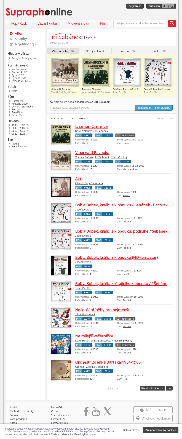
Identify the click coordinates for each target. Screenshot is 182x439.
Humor (126, 143)
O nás (54, 411)
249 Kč (107, 161)
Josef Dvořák (83, 209)
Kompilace (20, 146)
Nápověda (57, 407)
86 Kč (107, 214)
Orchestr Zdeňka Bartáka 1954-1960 (108, 362)
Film (103, 23)
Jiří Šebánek (100, 130)
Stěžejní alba (95, 51)
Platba (13, 423)
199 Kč (87, 161)
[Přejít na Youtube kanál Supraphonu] (95, 412)
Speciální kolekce (61, 415)
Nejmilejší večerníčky (94, 335)
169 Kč (87, 345)
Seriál (126, 274)
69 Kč (87, 214)
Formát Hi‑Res (59, 423)
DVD (78, 266)
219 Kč (107, 345)
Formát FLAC (58, 419)
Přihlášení (154, 6)
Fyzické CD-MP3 (21, 80)
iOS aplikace (153, 409)
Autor (160, 51)
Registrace (135, 6)
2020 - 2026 (20, 133)
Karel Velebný (83, 130)
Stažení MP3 (19, 69)
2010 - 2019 (20, 130)
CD (117, 135)
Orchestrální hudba (24, 106)
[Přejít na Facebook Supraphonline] (86, 412)
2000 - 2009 (20, 128)
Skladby (21, 39)
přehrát (91, 37)
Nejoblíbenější (26, 44)
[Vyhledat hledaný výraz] (171, 23)
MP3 (78, 135)
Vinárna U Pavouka (61, 89)
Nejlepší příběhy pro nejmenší (102, 309)
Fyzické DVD (19, 78)
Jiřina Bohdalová (85, 314)
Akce (14, 90)
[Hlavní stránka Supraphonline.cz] (39, 12)
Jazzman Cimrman (91, 89)
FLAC (98, 135)
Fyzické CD (18, 75)
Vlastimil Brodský (122, 340)
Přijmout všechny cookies (160, 430)
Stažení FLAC (19, 72)
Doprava (14, 415)
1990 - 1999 (20, 125)
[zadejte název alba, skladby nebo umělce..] (140, 23)
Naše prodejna (18, 419)
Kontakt (13, 407)
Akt (78, 178)
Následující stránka (152, 388)
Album (17, 143)
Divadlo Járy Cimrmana (89, 183)
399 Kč (87, 266)
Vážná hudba (47, 23)
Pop (125, 379)
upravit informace (59, 43)
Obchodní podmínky (21, 411)
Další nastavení (131, 430)
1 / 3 (111, 388)
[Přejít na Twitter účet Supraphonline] (107, 412)
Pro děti (127, 221)
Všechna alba (63, 51)
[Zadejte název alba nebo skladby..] (92, 108)
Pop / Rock (19, 23)
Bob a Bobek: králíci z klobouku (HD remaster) (116, 257)
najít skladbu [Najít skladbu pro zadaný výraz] (162, 107)
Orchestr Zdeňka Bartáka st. (92, 366)
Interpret (128, 51)
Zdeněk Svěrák (84, 157)
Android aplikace (153, 418)
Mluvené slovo (78, 23)
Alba (18, 33)
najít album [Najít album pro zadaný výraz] (144, 107)
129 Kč (107, 135)
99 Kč (87, 135)
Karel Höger (82, 340)
